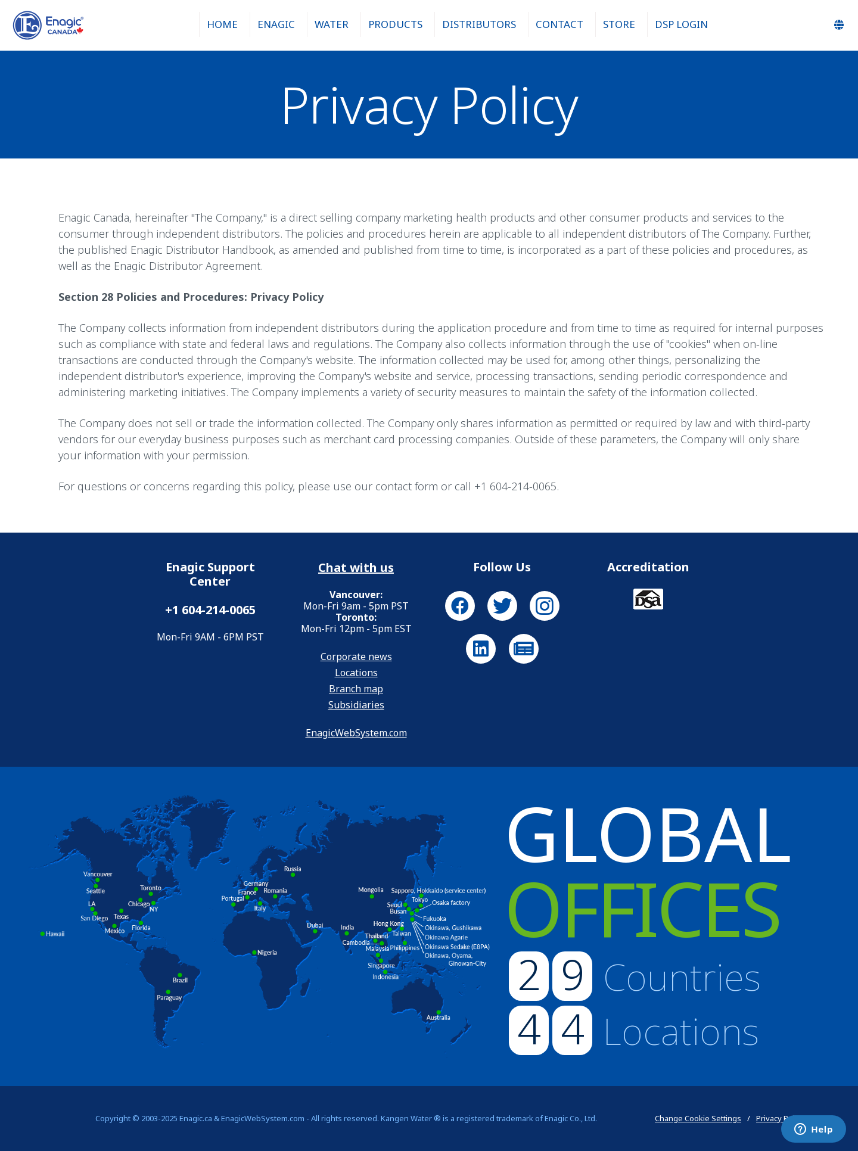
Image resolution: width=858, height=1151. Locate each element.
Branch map (356, 688)
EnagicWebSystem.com (356, 732)
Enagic (276, 24)
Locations (356, 672)
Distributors (479, 24)
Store (619, 24)
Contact (559, 24)
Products (395, 24)
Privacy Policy (780, 1118)
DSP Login (681, 24)
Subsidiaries (356, 704)
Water (332, 24)
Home (222, 24)
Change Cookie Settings (698, 1118)
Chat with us (356, 568)
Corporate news (356, 656)
